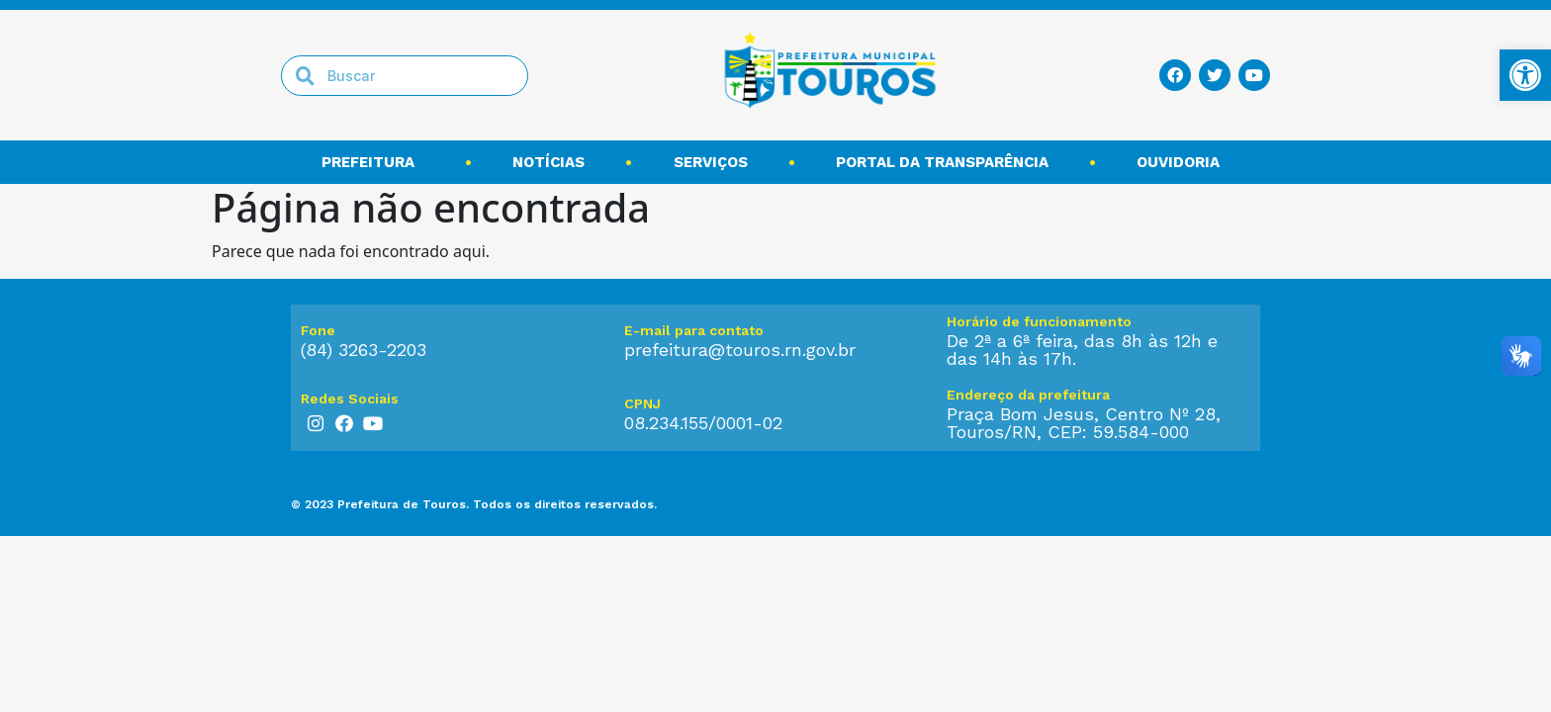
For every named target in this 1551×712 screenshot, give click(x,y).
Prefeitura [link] (372, 162)
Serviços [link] (711, 162)
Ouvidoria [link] (1183, 162)
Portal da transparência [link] (942, 162)
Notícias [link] (548, 162)
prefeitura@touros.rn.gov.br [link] (740, 349)
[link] (1525, 75)
